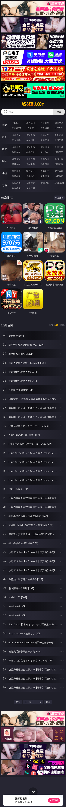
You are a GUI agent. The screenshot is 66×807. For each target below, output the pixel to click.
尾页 (48, 702)
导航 (4, 185)
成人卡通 (45, 147)
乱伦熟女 (45, 152)
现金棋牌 (45, 128)
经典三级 (30, 152)
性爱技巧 (59, 176)
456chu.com (33, 104)
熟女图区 (45, 164)
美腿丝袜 (16, 164)
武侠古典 (59, 171)
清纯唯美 (30, 164)
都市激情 (16, 171)
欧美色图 (45, 159)
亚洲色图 (30, 159)
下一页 (38, 702)
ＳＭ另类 (59, 140)
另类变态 (59, 152)
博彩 (4, 125)
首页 (18, 702)
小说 (4, 173)
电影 (4, 149)
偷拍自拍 (30, 147)
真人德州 (30, 123)
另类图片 (59, 164)
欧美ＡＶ (45, 135)
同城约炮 (16, 183)
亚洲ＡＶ (16, 135)
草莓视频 (45, 183)
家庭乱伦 (30, 171)
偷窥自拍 (16, 159)
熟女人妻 (16, 140)
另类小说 (30, 176)
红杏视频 (16, 188)
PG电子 (16, 123)
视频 (4, 137)
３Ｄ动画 (59, 135)
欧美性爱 (59, 147)
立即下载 (54, 800)
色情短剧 (30, 188)
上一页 (28, 702)
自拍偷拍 (30, 135)
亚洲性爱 (16, 147)
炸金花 (30, 128)
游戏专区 (59, 123)
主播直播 (45, 140)
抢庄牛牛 (59, 128)
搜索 (59, 111)
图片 (4, 161)
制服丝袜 (16, 152)
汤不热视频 (59, 183)
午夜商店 (30, 183)
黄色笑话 (45, 176)
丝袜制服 (30, 140)
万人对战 (45, 123)
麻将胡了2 (16, 128)
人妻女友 (45, 171)
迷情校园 (16, 176)
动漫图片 (59, 159)
